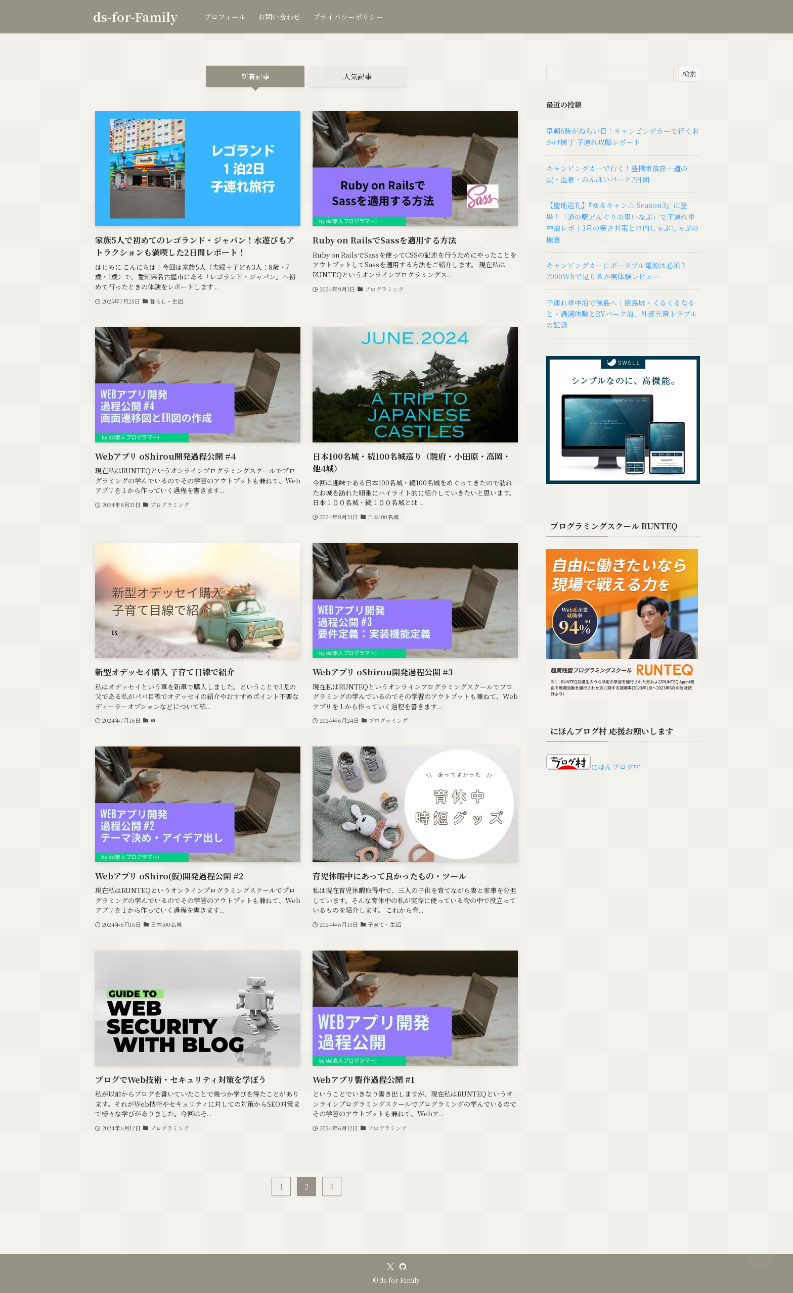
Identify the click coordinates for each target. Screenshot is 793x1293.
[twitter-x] (390, 1266)
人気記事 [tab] (357, 76)
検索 (689, 74)
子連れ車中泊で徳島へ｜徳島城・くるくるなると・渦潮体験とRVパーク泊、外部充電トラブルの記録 (621, 313)
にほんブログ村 (593, 767)
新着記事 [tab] (255, 76)
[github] (402, 1266)
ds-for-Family (135, 17)
